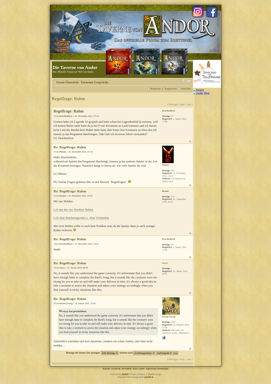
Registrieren (171, 88)
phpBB (125, 374)
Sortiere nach (137, 352)
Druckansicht (183, 81)
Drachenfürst (65, 116)
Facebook (116, 368)
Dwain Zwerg (65, 303)
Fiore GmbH (138, 368)
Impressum (151, 368)
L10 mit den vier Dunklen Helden (73, 209)
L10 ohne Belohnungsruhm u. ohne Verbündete (81, 218)
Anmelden (186, 88)
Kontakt (106, 368)
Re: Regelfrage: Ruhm (70, 147)
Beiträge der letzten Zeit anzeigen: (92, 352)
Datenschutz (162, 368)
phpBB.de (148, 377)
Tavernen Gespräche (94, 82)
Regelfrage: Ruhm (68, 98)
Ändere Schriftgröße (188, 81)
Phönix (62, 151)
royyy (62, 267)
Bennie (62, 195)
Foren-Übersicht (68, 82)
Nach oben (190, 141)
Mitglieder (155, 88)
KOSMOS (126, 368)
